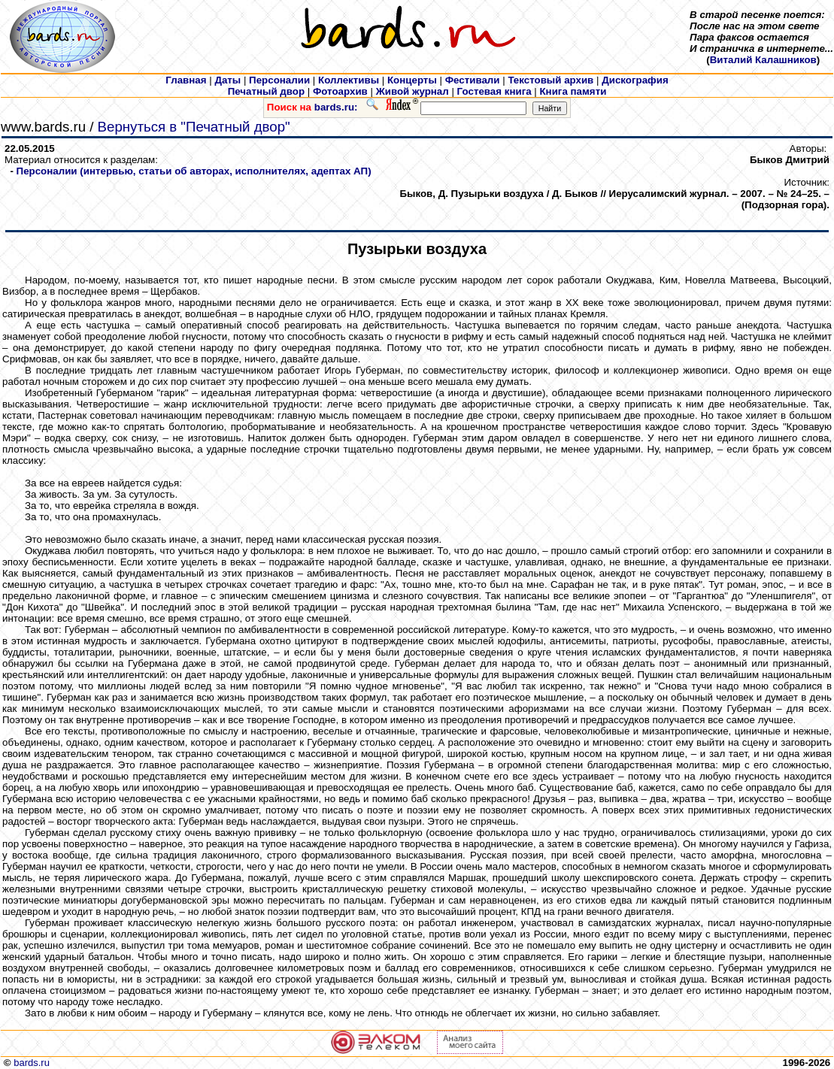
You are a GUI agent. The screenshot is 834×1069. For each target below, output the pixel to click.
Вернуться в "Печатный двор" (194, 127)
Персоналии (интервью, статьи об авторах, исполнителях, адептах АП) (194, 171)
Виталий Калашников (763, 59)
